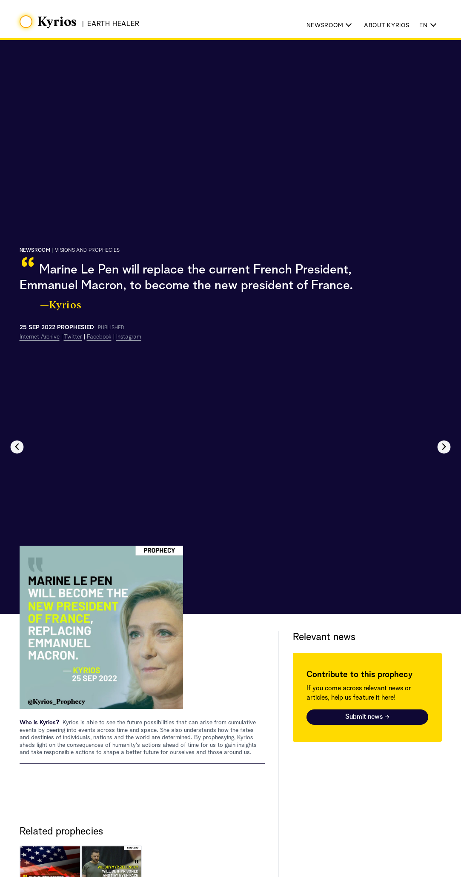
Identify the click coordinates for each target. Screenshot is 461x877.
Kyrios (57, 22)
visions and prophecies (87, 250)
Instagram (128, 337)
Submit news (367, 717)
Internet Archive (40, 337)
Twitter (73, 337)
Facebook (99, 337)
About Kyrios (386, 25)
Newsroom (35, 250)
